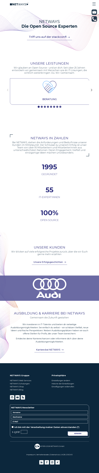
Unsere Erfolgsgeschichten (48, 262)
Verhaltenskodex (42, 455)
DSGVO (69, 455)
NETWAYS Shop (17, 386)
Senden (77, 433)
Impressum (30, 455)
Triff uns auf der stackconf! (48, 36)
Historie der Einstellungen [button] (63, 384)
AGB (63, 455)
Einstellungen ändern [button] (61, 380)
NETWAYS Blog (16, 390)
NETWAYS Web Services (20, 380)
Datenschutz (55, 455)
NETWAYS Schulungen (20, 384)
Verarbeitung (38, 427)
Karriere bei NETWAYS (48, 349)
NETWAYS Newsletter (22, 407)
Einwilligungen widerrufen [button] (63, 386)
